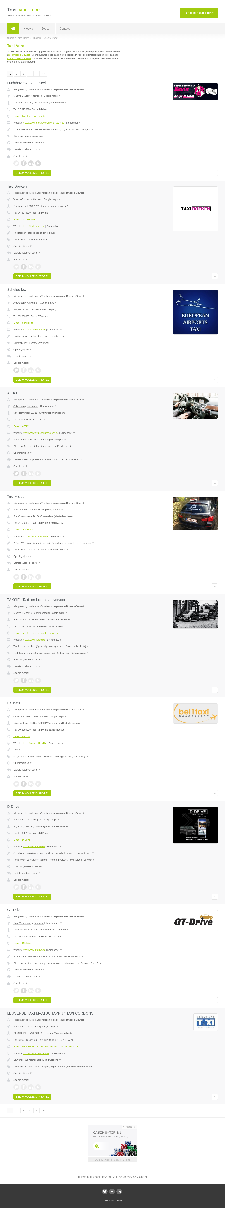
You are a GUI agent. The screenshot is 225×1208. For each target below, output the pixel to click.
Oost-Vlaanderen (22, 716)
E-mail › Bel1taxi (21, 736)
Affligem (37, 819)
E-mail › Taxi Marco (23, 529)
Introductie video (72, 459)
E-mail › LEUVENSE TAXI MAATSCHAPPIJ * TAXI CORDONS (45, 1046)
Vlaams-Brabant (21, 95)
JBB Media (109, 1201)
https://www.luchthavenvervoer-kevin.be (43, 122)
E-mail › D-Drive (21, 840)
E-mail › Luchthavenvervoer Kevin (30, 116)
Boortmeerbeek (41, 613)
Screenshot (73, 122)
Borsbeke (39, 923)
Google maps (52, 95)
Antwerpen (19, 302)
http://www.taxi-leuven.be (36, 1053)
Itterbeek (37, 95)
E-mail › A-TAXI (21, 426)
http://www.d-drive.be (34, 846)
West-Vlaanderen (22, 509)
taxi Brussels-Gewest (19, 54)
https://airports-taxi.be (34, 329)
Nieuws (28, 28)
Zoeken (46, 28)
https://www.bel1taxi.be (35, 743)
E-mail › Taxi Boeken (24, 219)
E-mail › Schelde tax (23, 322)
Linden (36, 1026)
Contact (65, 28)
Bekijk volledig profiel (32, 172)
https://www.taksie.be (34, 639)
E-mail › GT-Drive (22, 943)
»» (43, 73)
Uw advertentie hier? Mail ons (112, 1160)
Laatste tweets (22, 356)
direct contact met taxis (19, 58)
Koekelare (39, 509)
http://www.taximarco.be (35, 536)
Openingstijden (22, 246)
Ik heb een (199, 12)
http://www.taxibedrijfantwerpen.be (41, 433)
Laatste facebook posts (26, 149)
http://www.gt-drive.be (34, 950)
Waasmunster (41, 716)
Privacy (119, 1201)
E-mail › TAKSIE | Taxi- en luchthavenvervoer (36, 633)
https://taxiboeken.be (34, 226)
